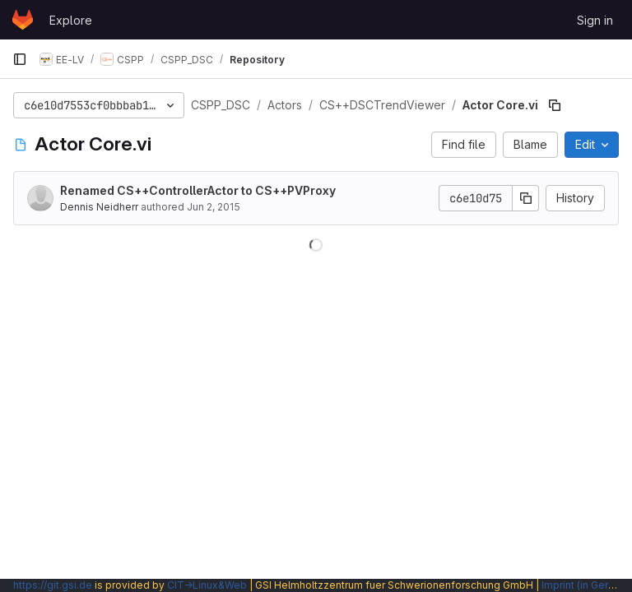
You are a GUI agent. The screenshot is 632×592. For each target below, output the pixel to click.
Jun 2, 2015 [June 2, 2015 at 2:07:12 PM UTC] (213, 207)
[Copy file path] (554, 105)
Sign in (595, 20)
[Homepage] (22, 20)
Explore (70, 20)
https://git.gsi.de (52, 585)
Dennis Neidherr (99, 207)
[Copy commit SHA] (526, 198)
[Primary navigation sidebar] (20, 59)
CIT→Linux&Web (207, 585)
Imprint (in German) (586, 585)
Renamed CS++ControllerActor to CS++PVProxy (198, 190)
